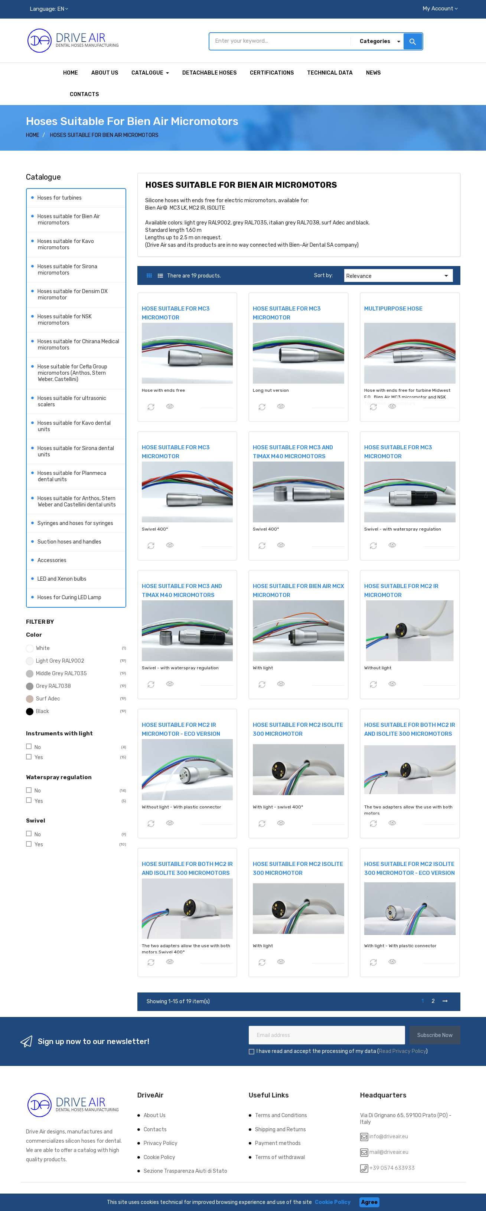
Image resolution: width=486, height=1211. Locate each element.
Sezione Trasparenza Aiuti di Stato (185, 1171)
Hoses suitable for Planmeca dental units (72, 476)
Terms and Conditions (281, 1115)
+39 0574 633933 (391, 1168)
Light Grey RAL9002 (60, 661)
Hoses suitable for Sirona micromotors (67, 269)
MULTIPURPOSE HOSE (393, 308)
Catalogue (43, 177)
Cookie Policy (159, 1157)
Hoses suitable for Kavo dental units (74, 426)
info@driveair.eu (388, 1136)
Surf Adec (48, 699)
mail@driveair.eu (388, 1152)
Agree (369, 1202)
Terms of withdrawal (280, 1157)
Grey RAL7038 (53, 686)
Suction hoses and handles (69, 542)
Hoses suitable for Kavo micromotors (66, 244)
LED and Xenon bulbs (62, 579)
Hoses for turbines (60, 197)
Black (42, 711)
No (38, 747)
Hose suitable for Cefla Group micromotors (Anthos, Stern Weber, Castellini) (72, 373)
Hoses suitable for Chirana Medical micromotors (78, 344)
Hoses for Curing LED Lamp (69, 597)
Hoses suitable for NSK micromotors (65, 319)
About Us (155, 1115)
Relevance (398, 275)
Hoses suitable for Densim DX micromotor (73, 294)
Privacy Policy (160, 1143)
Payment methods (278, 1143)
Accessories (52, 560)
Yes (39, 757)
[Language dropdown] (49, 9)
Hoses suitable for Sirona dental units (76, 451)
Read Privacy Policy (402, 1051)
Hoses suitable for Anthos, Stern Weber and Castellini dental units (77, 501)
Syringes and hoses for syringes (75, 523)
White (43, 648)
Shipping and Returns (280, 1129)
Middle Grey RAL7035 (61, 673)
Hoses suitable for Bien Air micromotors (69, 219)
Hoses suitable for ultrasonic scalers (72, 401)
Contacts (155, 1129)
